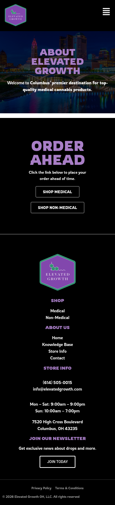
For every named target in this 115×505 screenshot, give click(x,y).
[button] (106, 12)
